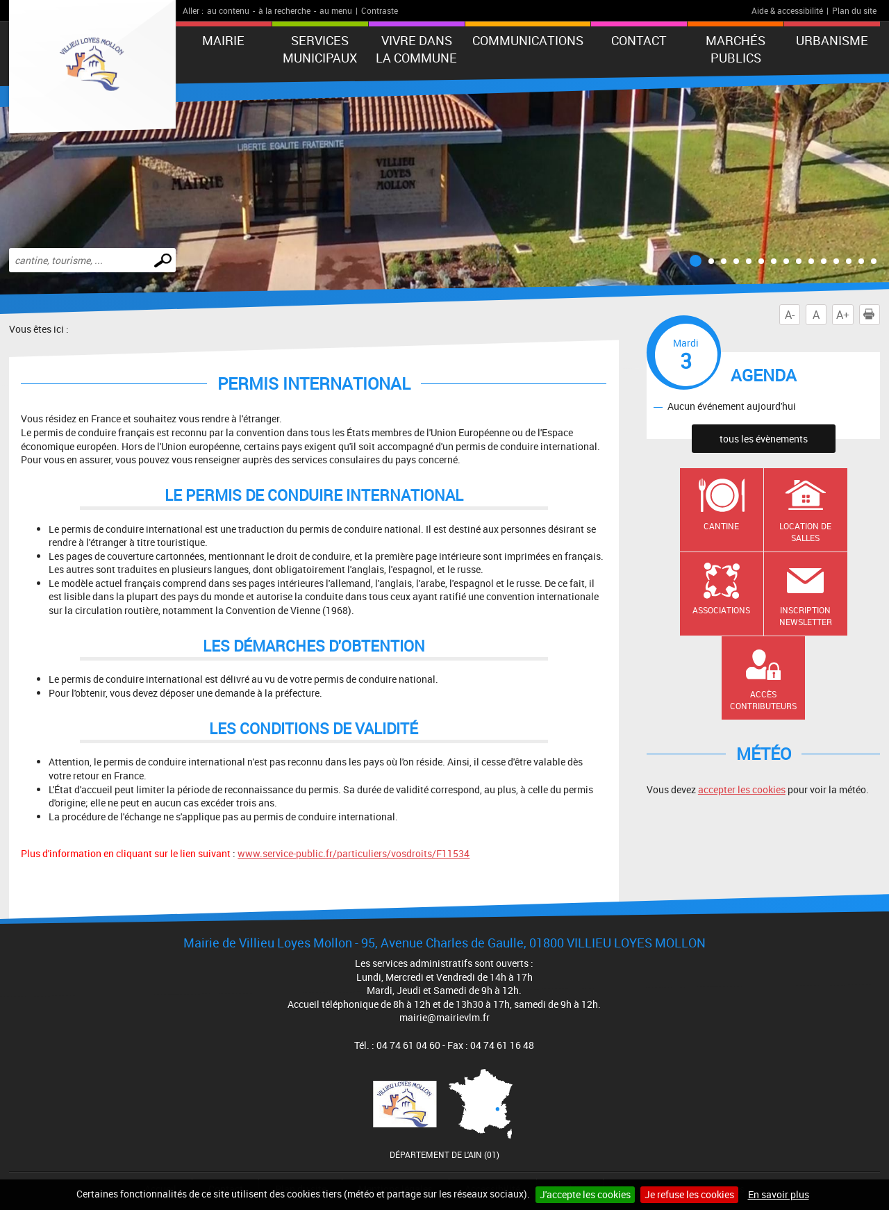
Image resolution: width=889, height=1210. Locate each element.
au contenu (228, 10)
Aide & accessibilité (787, 10)
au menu (335, 10)
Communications (527, 40)
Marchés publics (735, 49)
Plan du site (854, 10)
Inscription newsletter (805, 615)
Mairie (223, 40)
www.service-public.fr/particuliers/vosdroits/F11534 (354, 853)
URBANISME (832, 40)
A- (790, 314)
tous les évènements (764, 438)
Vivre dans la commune (416, 49)
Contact (639, 40)
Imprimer (871, 314)
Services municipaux (320, 49)
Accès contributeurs (763, 699)
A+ (842, 314)
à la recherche (284, 10)
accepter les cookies (742, 789)
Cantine (721, 525)
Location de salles (805, 531)
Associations (721, 609)
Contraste (379, 10)
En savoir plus (778, 1194)
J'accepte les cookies (585, 1194)
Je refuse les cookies (689, 1194)
